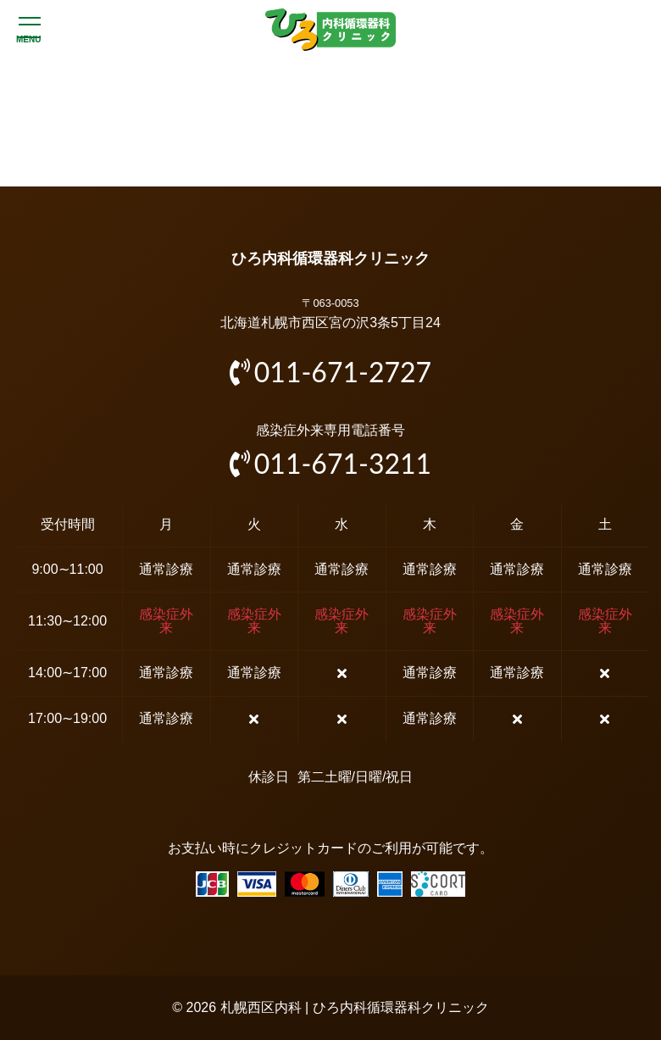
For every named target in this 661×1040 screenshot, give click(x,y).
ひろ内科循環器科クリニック (330, 258)
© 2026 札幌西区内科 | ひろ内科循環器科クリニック (330, 1007)
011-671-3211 (330, 463)
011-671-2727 (330, 371)
